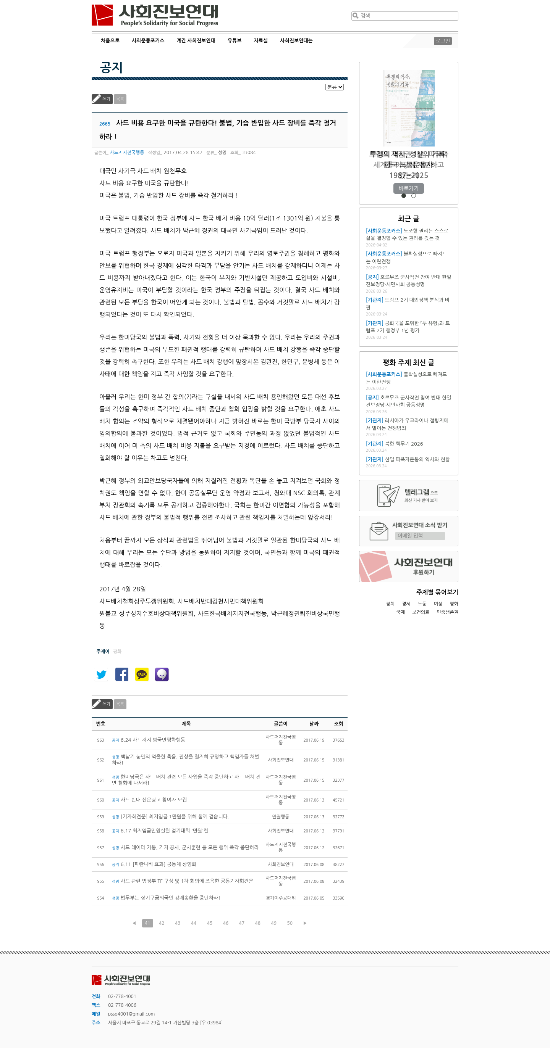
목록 (120, 99)
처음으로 (110, 40)
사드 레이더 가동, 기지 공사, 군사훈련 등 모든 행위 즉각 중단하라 (185, 847)
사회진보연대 (155, 16)
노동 (422, 604)
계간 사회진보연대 (195, 40)
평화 (454, 604)
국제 (400, 612)
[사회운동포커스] (384, 231)
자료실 (261, 40)
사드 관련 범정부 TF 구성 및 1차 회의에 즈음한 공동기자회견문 (182, 881)
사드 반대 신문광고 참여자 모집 (149, 799)
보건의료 (420, 612)
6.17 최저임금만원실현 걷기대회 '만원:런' (161, 830)
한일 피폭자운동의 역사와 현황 (417, 459)
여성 (438, 604)
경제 (406, 604)
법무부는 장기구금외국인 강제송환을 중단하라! (166, 897)
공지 (111, 68)
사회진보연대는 (296, 40)
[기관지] (374, 300)
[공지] (372, 277)
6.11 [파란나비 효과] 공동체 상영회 (154, 864)
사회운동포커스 (148, 40)
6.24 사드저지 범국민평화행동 (148, 739)
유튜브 (235, 40)
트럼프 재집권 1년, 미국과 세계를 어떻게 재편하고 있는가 (408, 165)
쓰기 (106, 99)
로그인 (443, 41)
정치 (390, 604)
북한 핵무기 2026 (404, 443)
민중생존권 (447, 612)
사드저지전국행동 (127, 152)
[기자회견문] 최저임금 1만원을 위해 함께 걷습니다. (170, 816)
